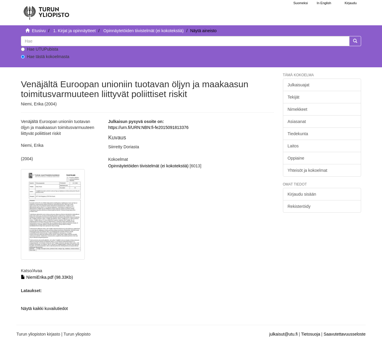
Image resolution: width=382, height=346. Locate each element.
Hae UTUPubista (39, 49)
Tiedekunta (298, 133)
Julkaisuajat (298, 84)
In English (324, 3)
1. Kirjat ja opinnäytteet (74, 30)
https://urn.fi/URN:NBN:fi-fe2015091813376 (148, 127)
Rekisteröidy (299, 206)
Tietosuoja (310, 334)
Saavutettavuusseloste (345, 334)
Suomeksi (300, 3)
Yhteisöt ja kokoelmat (307, 170)
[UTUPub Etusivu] (46, 10)
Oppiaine (296, 158)
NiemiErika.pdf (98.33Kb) (47, 277)
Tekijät (294, 97)
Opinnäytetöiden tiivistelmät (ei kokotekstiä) (143, 30)
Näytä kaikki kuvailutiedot (44, 308)
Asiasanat (297, 121)
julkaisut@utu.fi (283, 334)
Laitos (293, 146)
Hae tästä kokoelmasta (45, 56)
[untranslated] (185, 41)
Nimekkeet (297, 109)
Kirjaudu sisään (302, 194)
